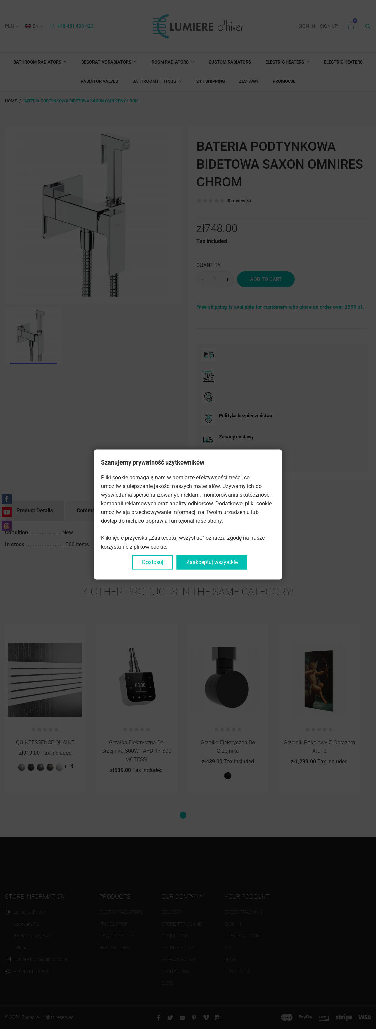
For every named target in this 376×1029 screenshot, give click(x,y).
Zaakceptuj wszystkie (212, 562)
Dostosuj (152, 562)
